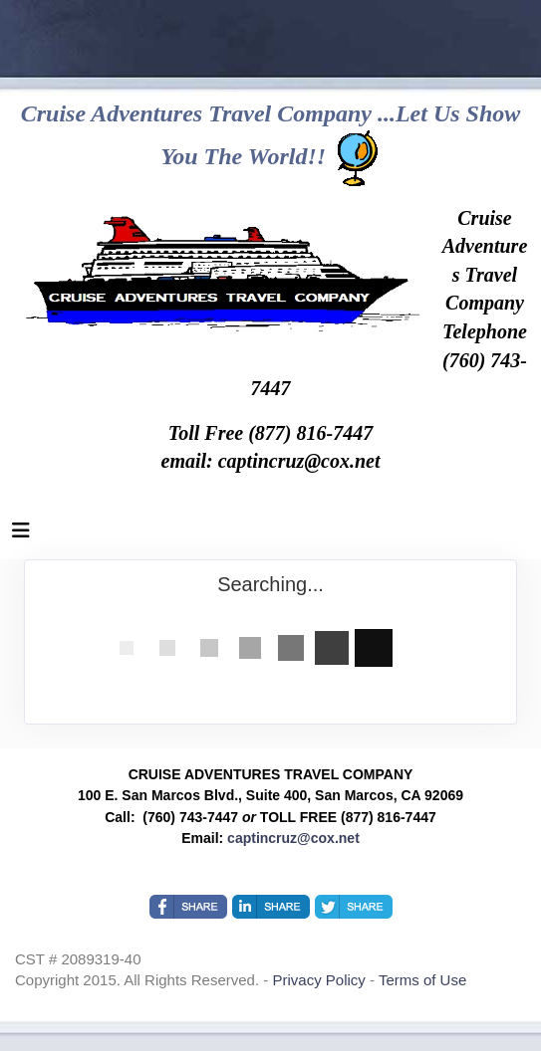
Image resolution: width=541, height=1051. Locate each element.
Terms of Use (422, 979)
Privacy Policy (321, 979)
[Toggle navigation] (21, 535)
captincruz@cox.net (293, 838)
